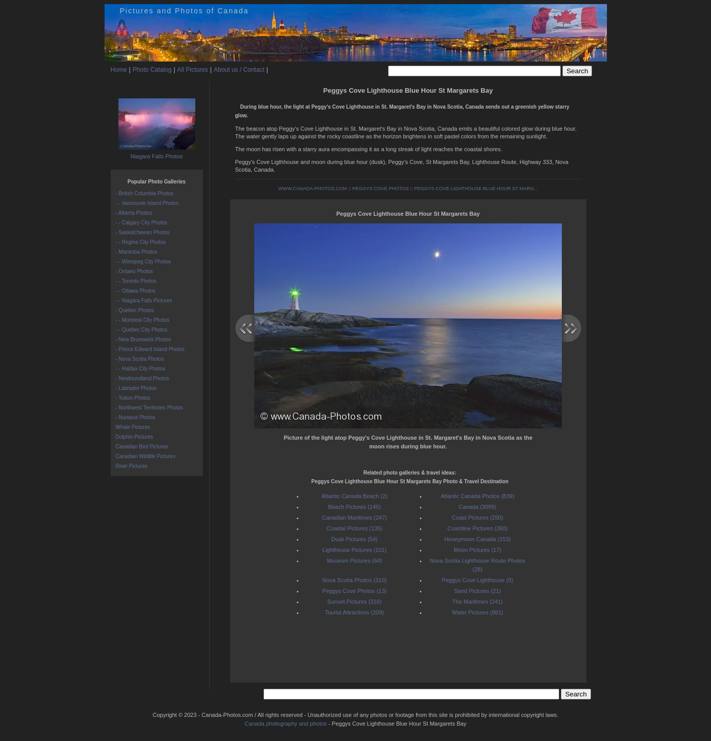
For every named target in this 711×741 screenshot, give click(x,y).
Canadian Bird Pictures (142, 446)
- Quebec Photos (135, 310)
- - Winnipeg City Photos (143, 261)
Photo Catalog (152, 69)
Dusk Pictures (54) (354, 539)
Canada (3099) (477, 507)
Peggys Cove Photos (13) (354, 591)
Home (119, 69)
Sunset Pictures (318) (355, 602)
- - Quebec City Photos (142, 330)
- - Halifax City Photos (141, 369)
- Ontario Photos (134, 271)
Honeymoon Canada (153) (477, 539)
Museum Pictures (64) (354, 561)
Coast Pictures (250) (477, 517)
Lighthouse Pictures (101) (354, 550)
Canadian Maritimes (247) (354, 517)
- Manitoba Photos (136, 252)
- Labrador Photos (136, 388)
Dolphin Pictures (134, 437)
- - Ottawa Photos (136, 291)
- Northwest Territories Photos (150, 407)
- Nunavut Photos (135, 417)
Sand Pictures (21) (477, 591)
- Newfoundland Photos (142, 378)
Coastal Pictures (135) (354, 528)
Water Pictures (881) (477, 612)
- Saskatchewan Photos (143, 232)
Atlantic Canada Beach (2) (354, 496)
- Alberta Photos (134, 213)
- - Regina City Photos (141, 242)
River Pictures (132, 466)
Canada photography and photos (286, 724)
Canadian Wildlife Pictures (146, 456)
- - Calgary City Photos (142, 222)
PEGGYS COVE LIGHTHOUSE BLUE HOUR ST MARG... (476, 188)
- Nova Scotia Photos (140, 359)
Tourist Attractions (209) (354, 612)
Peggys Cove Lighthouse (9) (477, 580)
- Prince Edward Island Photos (150, 349)
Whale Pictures (133, 427)
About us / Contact (239, 69)
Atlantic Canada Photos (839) (478, 496)
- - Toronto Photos (136, 281)
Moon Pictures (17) (477, 550)
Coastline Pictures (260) (477, 528)
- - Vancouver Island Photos (147, 203)
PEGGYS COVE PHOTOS (380, 188)
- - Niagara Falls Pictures (144, 300)
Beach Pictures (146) (354, 507)
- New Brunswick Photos (143, 339)
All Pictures (192, 69)
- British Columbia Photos (145, 193)
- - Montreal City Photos (143, 320)
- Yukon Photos (133, 398)
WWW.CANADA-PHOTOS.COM (312, 188)
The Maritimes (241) (477, 602)
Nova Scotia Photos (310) (354, 580)
